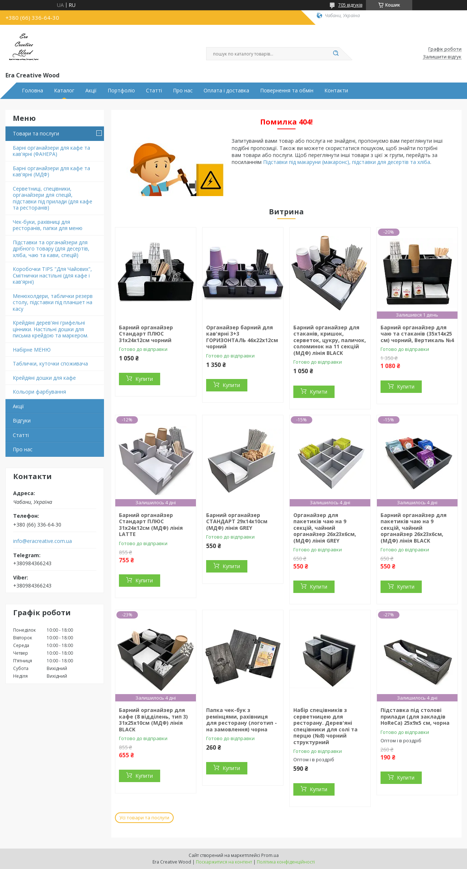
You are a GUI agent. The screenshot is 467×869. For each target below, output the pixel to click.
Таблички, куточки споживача (50, 363)
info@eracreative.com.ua (42, 541)
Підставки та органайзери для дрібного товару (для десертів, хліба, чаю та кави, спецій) (51, 249)
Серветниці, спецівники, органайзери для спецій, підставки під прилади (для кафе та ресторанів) (52, 198)
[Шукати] (335, 53)
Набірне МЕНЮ (32, 349)
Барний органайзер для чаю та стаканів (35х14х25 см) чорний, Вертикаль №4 (417, 334)
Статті (154, 90)
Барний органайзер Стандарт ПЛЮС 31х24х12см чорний (146, 334)
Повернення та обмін (286, 90)
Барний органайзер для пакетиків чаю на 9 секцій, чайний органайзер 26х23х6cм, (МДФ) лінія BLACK (414, 528)
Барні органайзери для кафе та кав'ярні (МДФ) (51, 171)
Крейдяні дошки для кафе (44, 377)
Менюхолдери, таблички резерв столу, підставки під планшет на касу (53, 302)
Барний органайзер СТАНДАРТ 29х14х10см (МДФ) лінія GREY (236, 521)
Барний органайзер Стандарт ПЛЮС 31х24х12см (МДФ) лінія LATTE (151, 525)
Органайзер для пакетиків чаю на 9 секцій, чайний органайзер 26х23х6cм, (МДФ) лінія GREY (324, 528)
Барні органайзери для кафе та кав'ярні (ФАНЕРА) (51, 151)
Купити (144, 378)
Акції (91, 90)
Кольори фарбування (39, 391)
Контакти (336, 90)
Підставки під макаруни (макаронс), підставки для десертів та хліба (346, 161)
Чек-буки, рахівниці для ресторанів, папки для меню (47, 225)
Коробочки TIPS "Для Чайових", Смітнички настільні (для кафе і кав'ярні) (52, 275)
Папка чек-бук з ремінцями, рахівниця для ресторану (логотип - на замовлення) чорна (241, 720)
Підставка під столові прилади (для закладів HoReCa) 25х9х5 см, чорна (415, 716)
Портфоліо (121, 90)
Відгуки (22, 420)
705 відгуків (350, 5)
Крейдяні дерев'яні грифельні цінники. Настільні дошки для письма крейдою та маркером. (50, 329)
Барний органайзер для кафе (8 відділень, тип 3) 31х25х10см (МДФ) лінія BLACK (153, 720)
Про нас (183, 90)
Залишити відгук (442, 57)
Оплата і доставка (226, 90)
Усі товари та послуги (144, 817)
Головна (32, 90)
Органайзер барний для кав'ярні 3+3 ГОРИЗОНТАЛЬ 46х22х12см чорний (242, 337)
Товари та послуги (36, 133)
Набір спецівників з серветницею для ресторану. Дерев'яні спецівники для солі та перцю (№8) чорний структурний (325, 726)
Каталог (64, 90)
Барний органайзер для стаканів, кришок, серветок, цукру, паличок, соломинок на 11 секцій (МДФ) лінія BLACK (329, 340)
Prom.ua (270, 855)
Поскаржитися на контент (224, 862)
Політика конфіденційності (286, 862)
